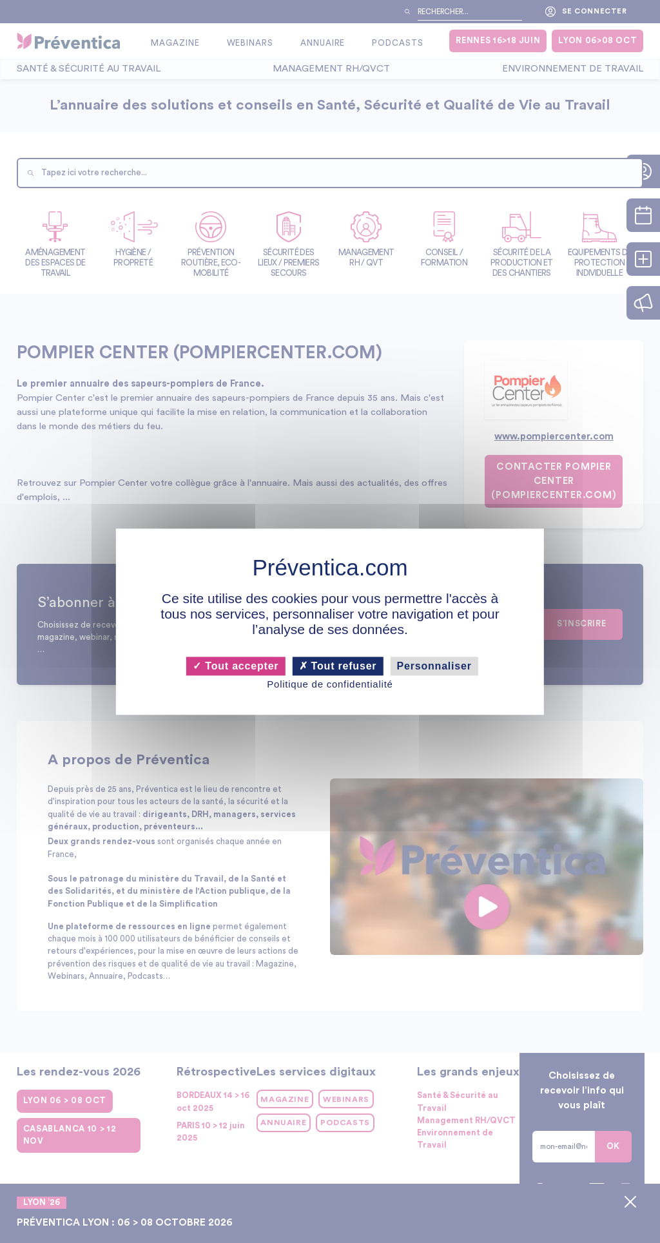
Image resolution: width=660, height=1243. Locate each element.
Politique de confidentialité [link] (330, 684)
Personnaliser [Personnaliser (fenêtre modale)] (434, 665)
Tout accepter (235, 665)
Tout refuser (338, 665)
